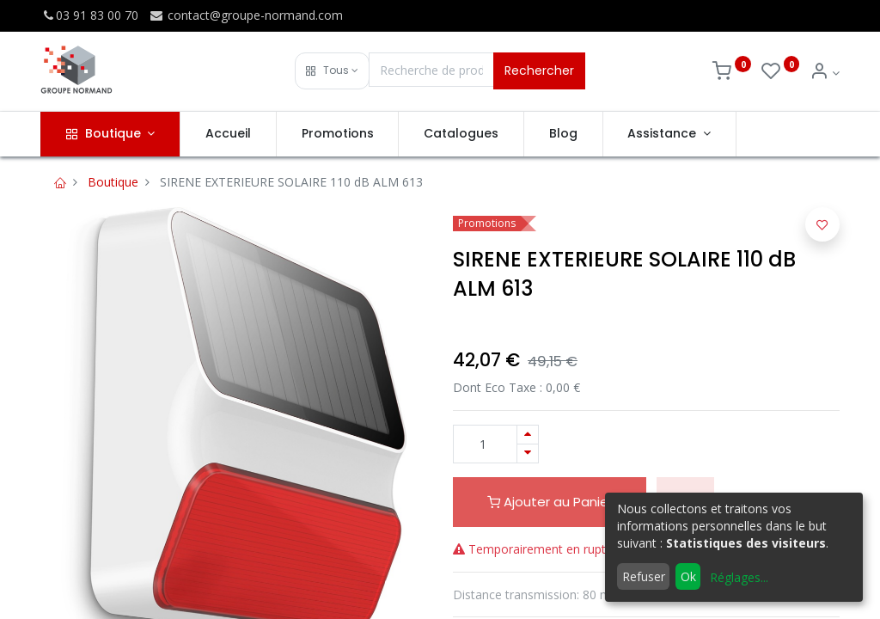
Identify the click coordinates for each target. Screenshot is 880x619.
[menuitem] (228, 134)
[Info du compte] (825, 72)
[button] (332, 70)
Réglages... (739, 577)
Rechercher (539, 70)
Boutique (113, 182)
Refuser (643, 576)
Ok (688, 576)
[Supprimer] (527, 453)
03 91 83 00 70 (89, 15)
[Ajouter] (527, 435)
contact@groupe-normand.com (246, 15)
